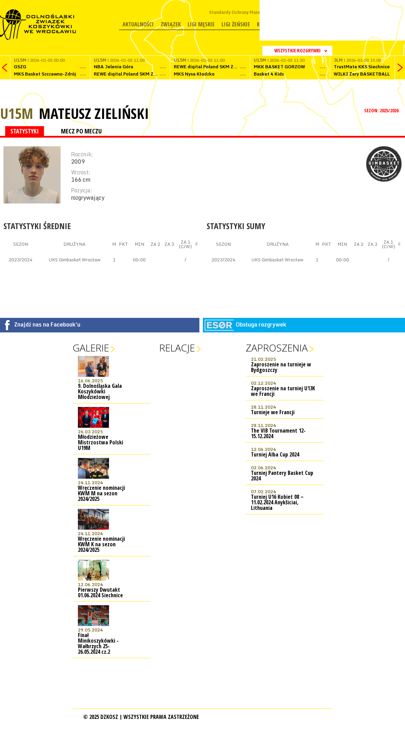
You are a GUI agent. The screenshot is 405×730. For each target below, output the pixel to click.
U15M (16, 113)
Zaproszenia (277, 347)
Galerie (91, 347)
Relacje (177, 347)
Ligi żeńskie (236, 24)
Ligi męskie (201, 24)
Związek (171, 24)
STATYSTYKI (24, 131)
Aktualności (138, 24)
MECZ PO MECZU (81, 131)
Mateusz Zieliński (94, 113)
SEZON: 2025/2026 (382, 110)
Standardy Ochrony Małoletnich (241, 12)
